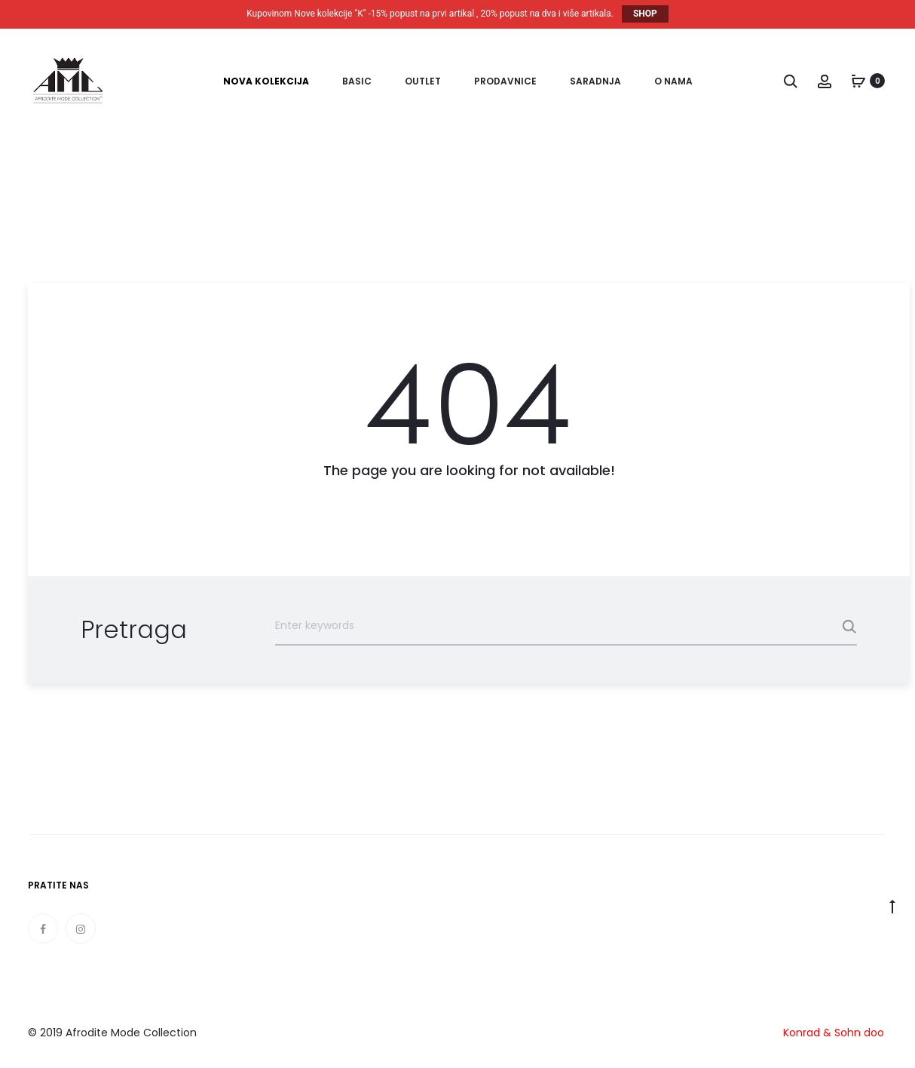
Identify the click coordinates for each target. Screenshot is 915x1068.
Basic (357, 81)
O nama (673, 81)
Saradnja (595, 81)
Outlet (423, 81)
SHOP (645, 13)
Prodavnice (505, 81)
